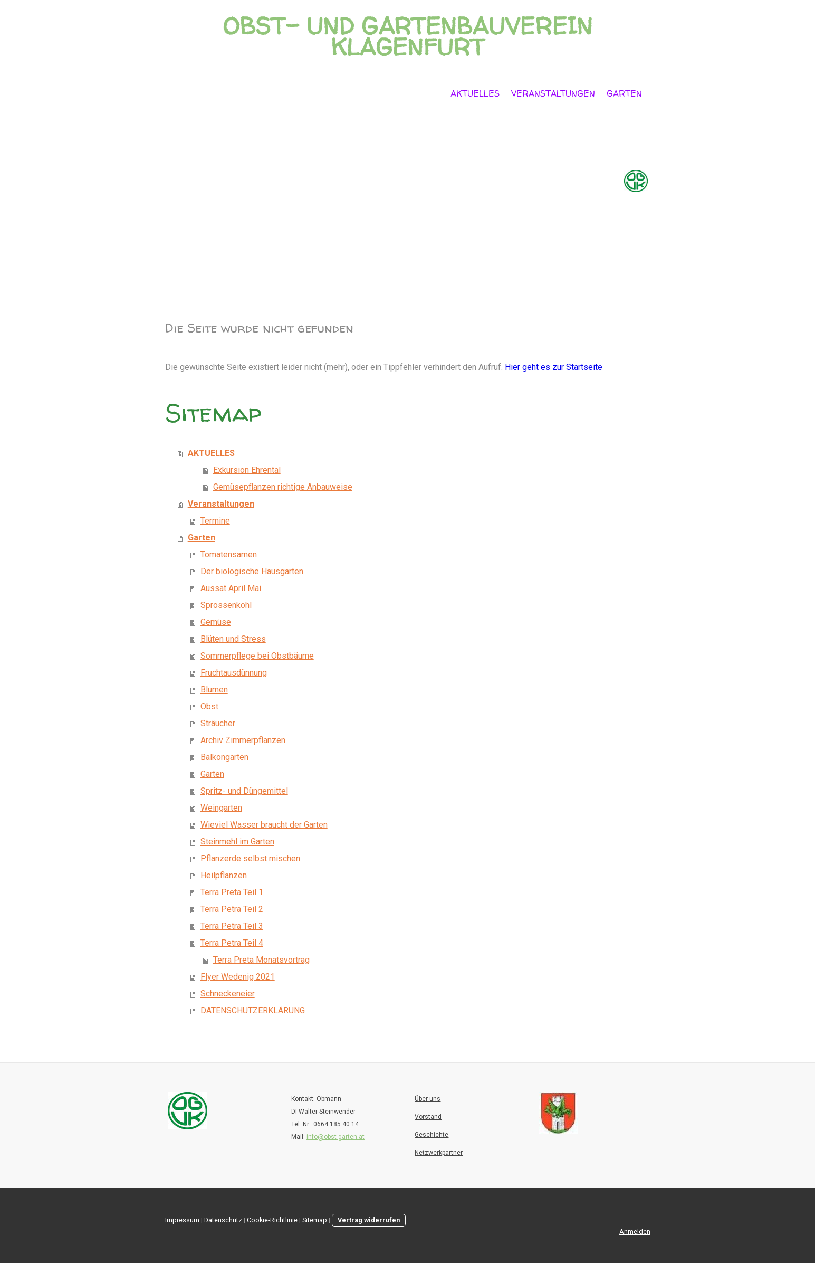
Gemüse (215, 622)
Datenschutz (223, 1220)
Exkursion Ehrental (247, 470)
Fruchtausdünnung (233, 673)
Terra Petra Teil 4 (231, 943)
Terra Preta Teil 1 (231, 892)
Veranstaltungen (553, 93)
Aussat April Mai (230, 588)
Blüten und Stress (233, 639)
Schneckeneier (227, 994)
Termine (215, 521)
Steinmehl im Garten (237, 842)
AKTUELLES (475, 93)
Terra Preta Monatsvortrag (261, 960)
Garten (624, 93)
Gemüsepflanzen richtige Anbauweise (282, 487)
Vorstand (428, 1116)
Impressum (182, 1220)
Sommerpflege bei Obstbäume (257, 656)
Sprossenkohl (226, 605)
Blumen (214, 690)
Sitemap (314, 1220)
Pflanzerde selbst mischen (250, 858)
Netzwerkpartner (439, 1152)
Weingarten (221, 808)
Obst (209, 706)
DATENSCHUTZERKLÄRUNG (252, 1010)
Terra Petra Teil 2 (231, 909)
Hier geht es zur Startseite (553, 367)
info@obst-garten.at (335, 1137)
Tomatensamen (228, 554)
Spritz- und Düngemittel (244, 791)
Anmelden (634, 1232)
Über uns (427, 1099)
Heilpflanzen (223, 875)
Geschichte (431, 1134)
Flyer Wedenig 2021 (237, 977)
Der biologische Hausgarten (251, 571)
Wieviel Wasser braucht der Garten (264, 825)
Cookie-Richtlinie (272, 1220)
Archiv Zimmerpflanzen (242, 740)
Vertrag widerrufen (369, 1220)
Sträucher (217, 723)
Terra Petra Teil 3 (231, 926)
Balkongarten (224, 757)
